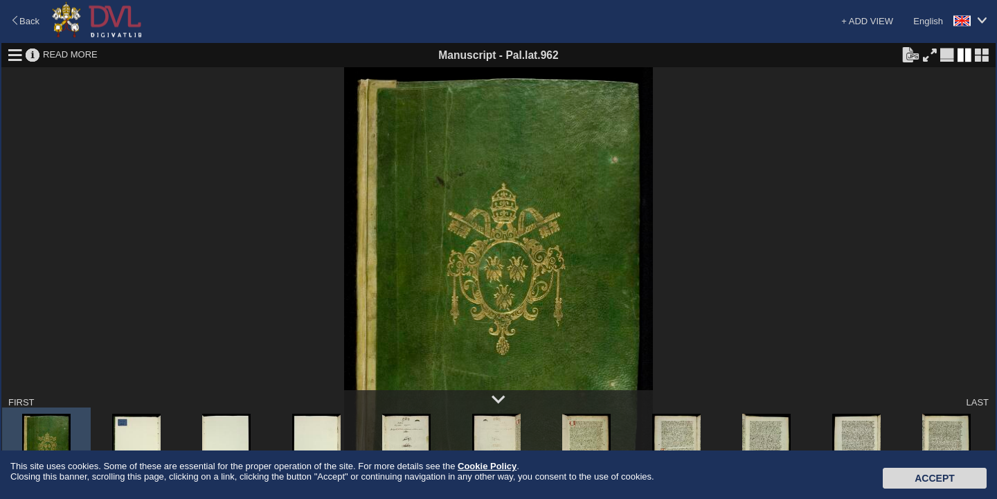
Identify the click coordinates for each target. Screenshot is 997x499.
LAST (977, 402)
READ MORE (70, 54)
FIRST (21, 402)
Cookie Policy (487, 466)
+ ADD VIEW (867, 21)
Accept (935, 478)
